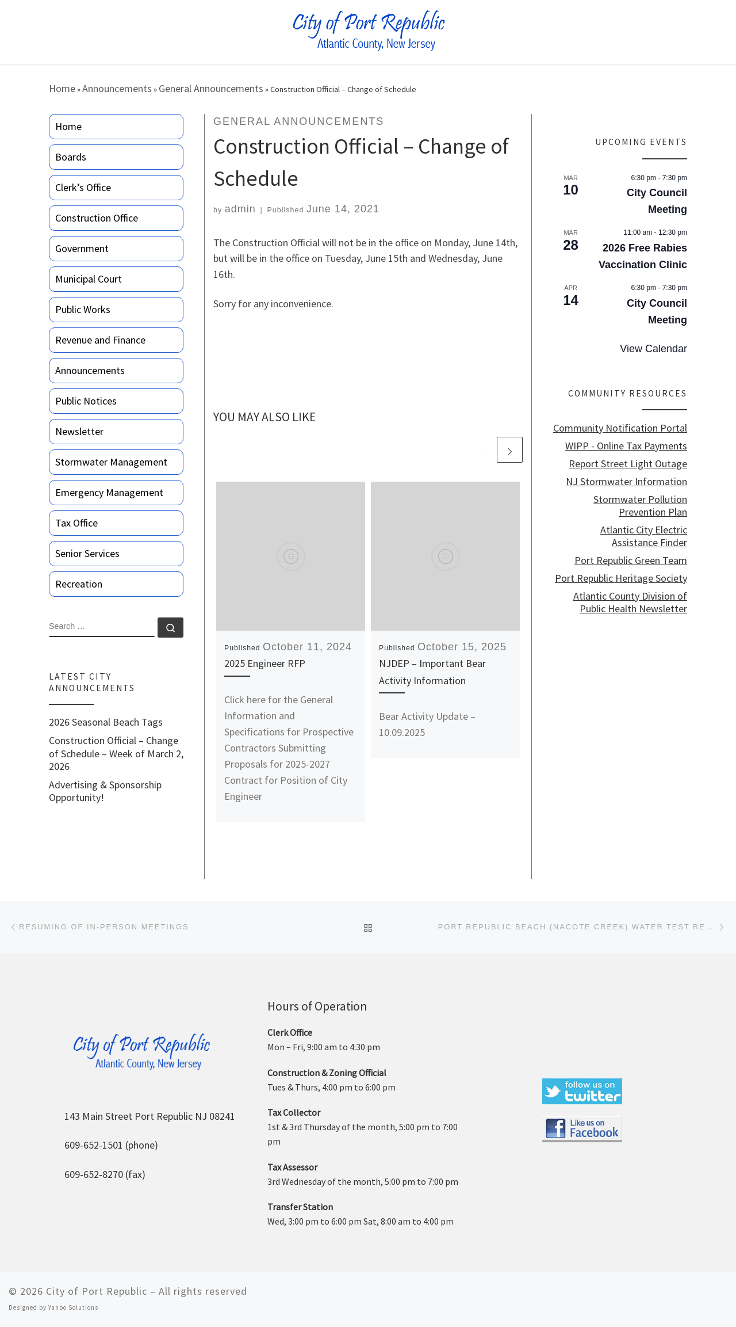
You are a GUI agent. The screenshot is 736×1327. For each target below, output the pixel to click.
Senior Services (87, 553)
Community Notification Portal (620, 428)
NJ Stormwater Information (626, 481)
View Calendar (653, 348)
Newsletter (79, 431)
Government (82, 248)
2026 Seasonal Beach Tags (106, 722)
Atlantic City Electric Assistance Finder (643, 536)
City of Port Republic (96, 1291)
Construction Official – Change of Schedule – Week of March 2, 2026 (116, 753)
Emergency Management (109, 492)
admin (240, 209)
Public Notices (86, 400)
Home (62, 88)
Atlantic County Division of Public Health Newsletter (630, 602)
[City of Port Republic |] (368, 30)
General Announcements (211, 88)
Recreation (78, 583)
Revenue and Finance (100, 339)
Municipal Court (88, 278)
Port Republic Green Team (630, 560)
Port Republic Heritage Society (621, 578)
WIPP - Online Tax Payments (626, 446)
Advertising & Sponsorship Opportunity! (105, 791)
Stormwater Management (111, 461)
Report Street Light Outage (628, 463)
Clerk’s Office (83, 187)
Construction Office (96, 217)
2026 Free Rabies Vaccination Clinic (643, 256)
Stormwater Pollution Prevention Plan (640, 505)
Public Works (82, 309)
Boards (70, 156)
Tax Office (76, 522)
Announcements (117, 88)
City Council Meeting (657, 201)
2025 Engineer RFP (264, 663)
